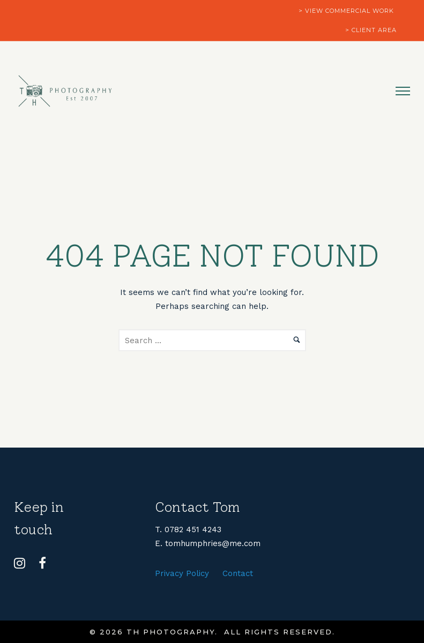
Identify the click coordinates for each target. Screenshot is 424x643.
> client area (371, 30)
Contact (237, 573)
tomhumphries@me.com (213, 543)
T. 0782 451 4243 (188, 529)
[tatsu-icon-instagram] (22, 563)
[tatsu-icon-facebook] (42, 563)
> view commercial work (346, 10)
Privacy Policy (182, 573)
